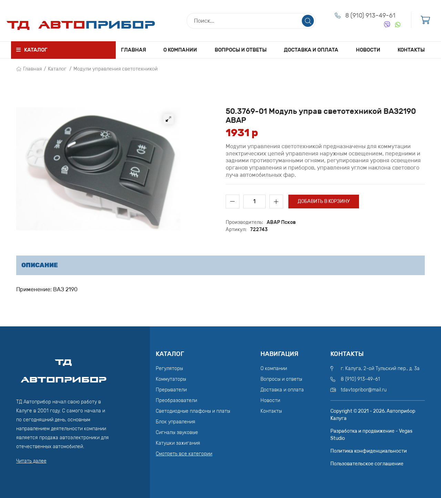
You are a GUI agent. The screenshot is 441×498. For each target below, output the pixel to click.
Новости (368, 50)
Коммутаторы (171, 379)
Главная (133, 50)
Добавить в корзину (324, 201)
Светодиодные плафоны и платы (193, 411)
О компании (180, 50)
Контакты (411, 50)
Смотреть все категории (184, 454)
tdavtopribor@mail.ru (364, 390)
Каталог (57, 69)
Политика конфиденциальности (368, 451)
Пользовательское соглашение (366, 464)
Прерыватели (171, 390)
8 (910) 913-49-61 (370, 15)
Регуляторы (169, 368)
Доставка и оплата (311, 50)
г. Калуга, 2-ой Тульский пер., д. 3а (380, 368)
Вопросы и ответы (241, 50)
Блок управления (175, 422)
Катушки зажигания (178, 443)
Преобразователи (176, 400)
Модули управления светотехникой (115, 69)
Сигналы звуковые (177, 432)
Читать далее (31, 461)
